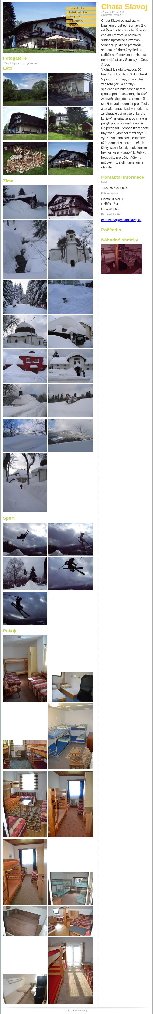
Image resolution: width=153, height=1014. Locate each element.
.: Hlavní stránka (75, 8)
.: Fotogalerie (73, 16)
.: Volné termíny (75, 21)
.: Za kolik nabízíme (77, 12)
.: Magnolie (72, 25)
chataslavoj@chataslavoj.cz (121, 220)
